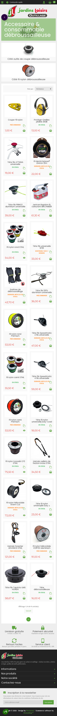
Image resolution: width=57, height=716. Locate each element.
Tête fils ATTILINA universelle (15, 163)
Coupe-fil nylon (15, 119)
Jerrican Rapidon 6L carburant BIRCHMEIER (42, 205)
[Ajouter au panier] (24, 130)
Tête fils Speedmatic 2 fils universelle (42, 334)
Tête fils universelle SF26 (42, 247)
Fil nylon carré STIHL (15, 377)
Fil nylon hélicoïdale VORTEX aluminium (42, 547)
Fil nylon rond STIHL (15, 247)
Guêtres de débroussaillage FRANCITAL (15, 291)
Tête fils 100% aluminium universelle (42, 291)
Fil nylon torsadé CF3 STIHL (15, 462)
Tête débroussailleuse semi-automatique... (41, 589)
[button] (6, 712)
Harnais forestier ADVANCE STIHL (15, 547)
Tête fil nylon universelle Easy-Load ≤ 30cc (42, 422)
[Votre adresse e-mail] (23, 702)
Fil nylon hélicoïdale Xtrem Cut (15, 503)
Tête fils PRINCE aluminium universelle (15, 205)
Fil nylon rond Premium (15, 335)
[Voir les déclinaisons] (24, 257)
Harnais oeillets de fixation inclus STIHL (42, 462)
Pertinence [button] (40, 89)
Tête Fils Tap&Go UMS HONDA (15, 588)
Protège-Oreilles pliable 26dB (42, 120)
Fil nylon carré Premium (15, 421)
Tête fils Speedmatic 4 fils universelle (42, 377)
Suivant (28, 611)
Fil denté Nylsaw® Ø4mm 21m (42, 162)
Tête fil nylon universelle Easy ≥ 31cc (42, 505)
